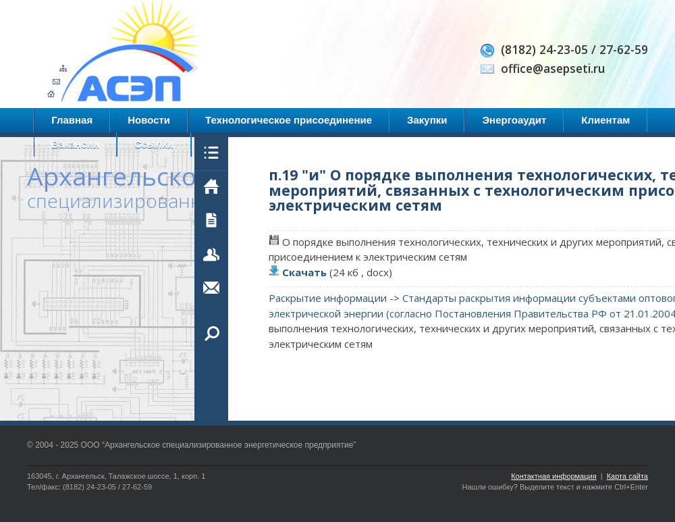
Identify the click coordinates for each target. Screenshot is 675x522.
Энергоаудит (514, 120)
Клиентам (605, 120)
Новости (149, 120)
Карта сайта (627, 476)
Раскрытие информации (328, 298)
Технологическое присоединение (288, 120)
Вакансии (75, 144)
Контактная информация (553, 476)
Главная (71, 120)
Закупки (427, 120)
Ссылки (153, 144)
